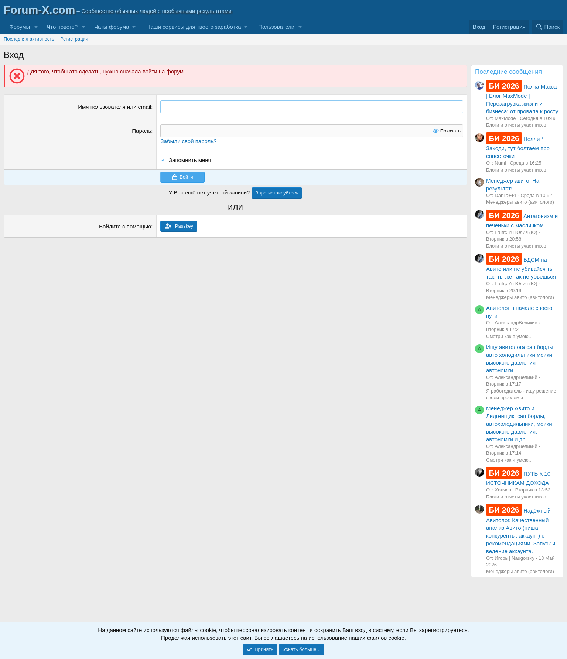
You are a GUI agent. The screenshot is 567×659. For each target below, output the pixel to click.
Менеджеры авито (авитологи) (520, 202)
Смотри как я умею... (509, 336)
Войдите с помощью (125, 226)
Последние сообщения (508, 71)
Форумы (19, 27)
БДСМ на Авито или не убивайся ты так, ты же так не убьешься (521, 268)
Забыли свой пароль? (188, 141)
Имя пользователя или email (114, 107)
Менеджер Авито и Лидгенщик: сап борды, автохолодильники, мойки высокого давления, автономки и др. (519, 423)
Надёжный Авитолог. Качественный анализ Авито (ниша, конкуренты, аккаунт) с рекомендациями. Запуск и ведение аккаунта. (520, 530)
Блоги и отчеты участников (516, 125)
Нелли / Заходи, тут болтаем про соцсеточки (518, 147)
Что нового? (62, 27)
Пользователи (276, 27)
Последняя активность (29, 39)
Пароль (141, 131)
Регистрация (74, 39)
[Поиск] (547, 27)
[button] (36, 27)
